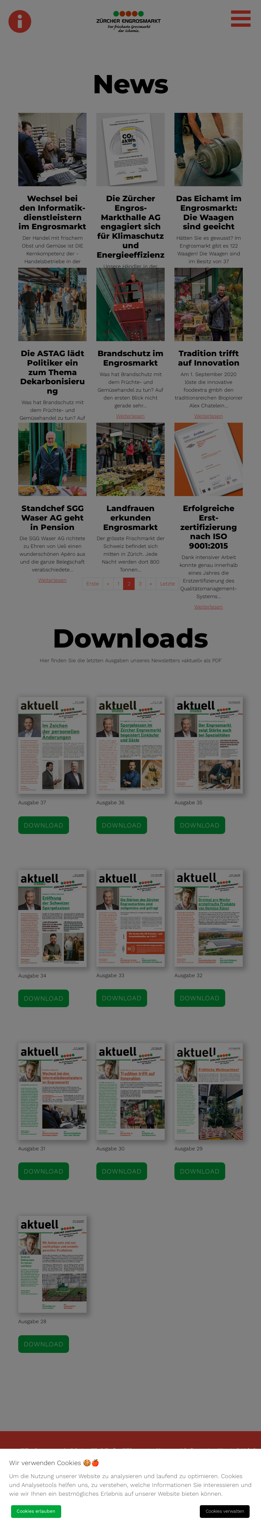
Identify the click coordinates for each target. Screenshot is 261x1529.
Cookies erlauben (36, 1511)
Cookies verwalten (225, 1511)
